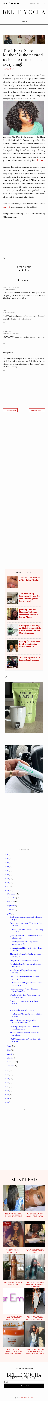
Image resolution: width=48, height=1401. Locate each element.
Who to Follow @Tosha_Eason (22, 1010)
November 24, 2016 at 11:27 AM (11, 355)
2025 (7, 854)
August (10, 909)
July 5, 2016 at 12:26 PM (9, 312)
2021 (7, 870)
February (11, 1061)
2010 (7, 1090)
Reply (4, 302)
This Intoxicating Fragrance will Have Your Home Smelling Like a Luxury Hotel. (29, 597)
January (10, 1065)
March (10, 1058)
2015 (7, 1070)
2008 (7, 1098)
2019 (7, 878)
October (10, 901)
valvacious (7, 331)
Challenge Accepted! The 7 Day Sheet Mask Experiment (24, 1027)
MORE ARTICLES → (37, 410)
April (9, 1054)
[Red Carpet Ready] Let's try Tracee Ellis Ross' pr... (25, 1040)
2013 (7, 1078)
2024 (7, 858)
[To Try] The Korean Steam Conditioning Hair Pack (26, 930)
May (9, 1050)
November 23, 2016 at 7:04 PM (11, 333)
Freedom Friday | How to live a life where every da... (26, 949)
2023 (7, 862)
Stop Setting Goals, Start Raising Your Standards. (29, 658)
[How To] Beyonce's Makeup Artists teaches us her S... (24, 942)
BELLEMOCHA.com (27, 1398)
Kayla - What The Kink (11, 287)
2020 (7, 874)
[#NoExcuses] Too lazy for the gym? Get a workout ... (26, 1015)
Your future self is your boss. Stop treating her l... (23, 971)
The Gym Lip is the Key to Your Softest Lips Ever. (29, 579)
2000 (7, 1102)
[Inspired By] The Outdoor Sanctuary (24, 960)
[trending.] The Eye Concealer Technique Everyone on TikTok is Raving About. (28, 613)
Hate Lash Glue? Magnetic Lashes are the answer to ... (26, 983)
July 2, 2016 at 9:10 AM (9, 289)
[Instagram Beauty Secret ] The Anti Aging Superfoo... (24, 990)
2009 (7, 1094)
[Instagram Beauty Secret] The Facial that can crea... (26, 924)
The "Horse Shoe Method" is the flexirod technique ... (25, 1033)
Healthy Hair (8, 69)
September (11, 905)
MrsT (5, 310)
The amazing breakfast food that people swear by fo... (25, 955)
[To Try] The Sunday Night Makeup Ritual (24, 1002)
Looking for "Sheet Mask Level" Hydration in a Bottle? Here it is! (29, 644)
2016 (7, 890)
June (9, 1046)
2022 (7, 866)
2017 (7, 886)
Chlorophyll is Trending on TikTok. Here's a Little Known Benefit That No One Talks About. (30, 629)
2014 (7, 1074)
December (11, 894)
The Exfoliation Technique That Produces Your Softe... (23, 1021)
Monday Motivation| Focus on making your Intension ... (25, 996)
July (9, 913)
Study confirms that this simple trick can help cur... (26, 918)
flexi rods (40, 160)
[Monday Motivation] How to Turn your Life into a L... (26, 936)
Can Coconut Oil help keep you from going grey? (24, 977)
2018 (7, 882)
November (11, 897)
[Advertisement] (24, 491)
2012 (7, 1082)
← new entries (10, 410)
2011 (7, 1086)
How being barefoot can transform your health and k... (26, 965)
